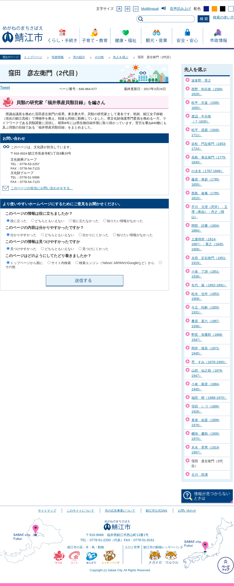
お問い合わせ (187, 510)
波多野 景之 (201, 80)
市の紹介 (79, 57)
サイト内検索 (61, 263)
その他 (99, 57)
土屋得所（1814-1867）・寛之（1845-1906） (207, 244)
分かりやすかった (23, 235)
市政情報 (57, 57)
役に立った (18, 221)
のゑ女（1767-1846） (207, 171)
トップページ (33, 57)
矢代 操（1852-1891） (209, 285)
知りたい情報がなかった (125, 221)
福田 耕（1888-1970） (209, 398)
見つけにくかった (95, 249)
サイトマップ (47, 510)
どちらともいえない (49, 221)
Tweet (5, 88)
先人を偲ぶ (120, 57)
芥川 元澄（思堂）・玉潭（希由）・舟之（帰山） (209, 212)
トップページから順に (26, 263)
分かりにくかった (95, 235)
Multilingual (150, 9)
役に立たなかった (86, 221)
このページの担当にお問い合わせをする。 (42, 188)
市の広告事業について (120, 510)
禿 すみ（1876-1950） (209, 362)
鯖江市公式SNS (156, 510)
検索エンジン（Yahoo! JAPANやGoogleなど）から (116, 263)
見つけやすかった (23, 249)
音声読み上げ (180, 9)
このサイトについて (80, 510)
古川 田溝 (199, 474)
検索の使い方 (223, 17)
